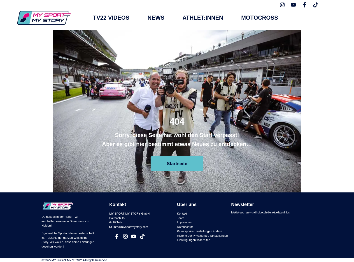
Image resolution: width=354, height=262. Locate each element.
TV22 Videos (111, 18)
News (155, 18)
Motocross (259, 18)
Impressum (184, 221)
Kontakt (182, 213)
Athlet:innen (202, 18)
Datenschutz (185, 226)
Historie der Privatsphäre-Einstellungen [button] (202, 234)
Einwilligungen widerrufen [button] (193, 239)
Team (180, 217)
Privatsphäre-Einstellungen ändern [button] (199, 230)
